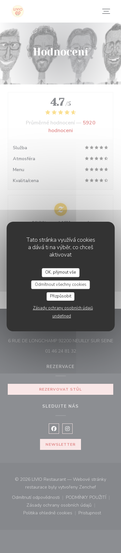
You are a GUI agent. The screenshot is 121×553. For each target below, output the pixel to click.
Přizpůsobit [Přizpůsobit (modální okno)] (60, 296)
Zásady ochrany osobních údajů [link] (63, 308)
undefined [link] (61, 316)
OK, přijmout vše (60, 272)
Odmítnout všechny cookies (60, 284)
